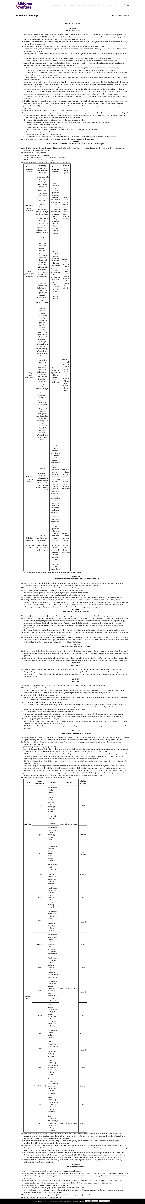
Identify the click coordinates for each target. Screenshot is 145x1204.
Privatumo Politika (105, 1201)
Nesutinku (95, 1201)
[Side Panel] (127, 5)
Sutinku (88, 1201)
